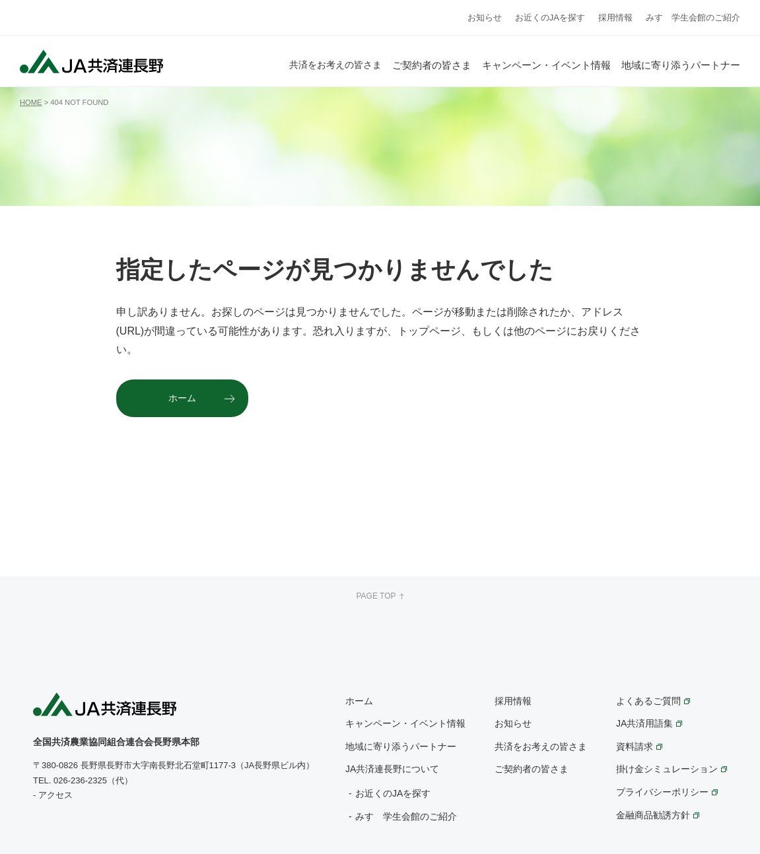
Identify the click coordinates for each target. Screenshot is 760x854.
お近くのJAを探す (550, 17)
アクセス (55, 795)
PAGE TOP (379, 596)
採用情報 (615, 17)
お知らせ (484, 17)
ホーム (182, 398)
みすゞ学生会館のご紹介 (693, 17)
